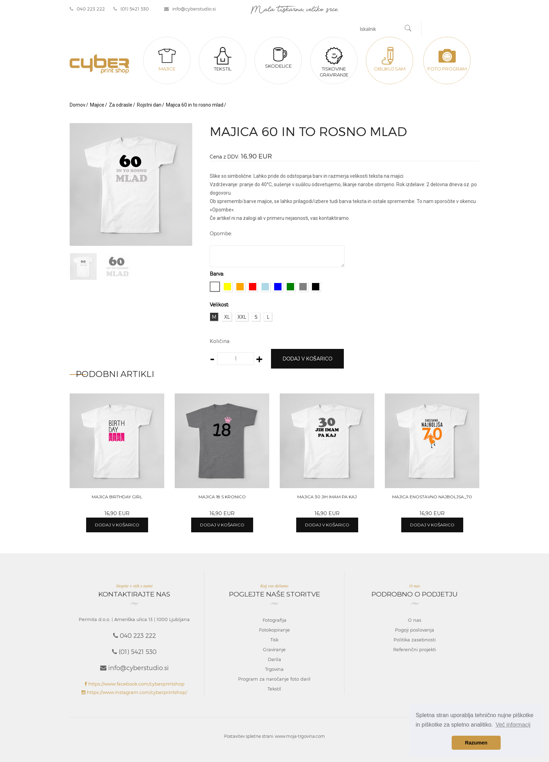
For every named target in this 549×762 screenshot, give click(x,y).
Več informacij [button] (512, 725)
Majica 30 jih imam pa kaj (327, 496)
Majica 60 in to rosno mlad (194, 105)
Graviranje (274, 649)
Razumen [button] (476, 743)
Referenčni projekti (414, 649)
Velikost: (219, 305)
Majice (167, 59)
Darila (274, 659)
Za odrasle (120, 105)
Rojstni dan (149, 105)
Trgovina (274, 669)
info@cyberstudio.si (190, 9)
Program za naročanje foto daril (274, 679)
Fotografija (274, 620)
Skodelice (278, 58)
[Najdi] (408, 29)
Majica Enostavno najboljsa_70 (432, 496)
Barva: (217, 274)
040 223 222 (87, 9)
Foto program (447, 59)
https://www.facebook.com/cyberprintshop (134, 684)
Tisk (274, 639)
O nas (414, 620)
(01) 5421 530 (131, 9)
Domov (77, 105)
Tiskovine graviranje (334, 62)
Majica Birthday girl (117, 496)
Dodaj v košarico (307, 359)
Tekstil (222, 59)
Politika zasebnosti (415, 639)
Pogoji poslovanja (414, 630)
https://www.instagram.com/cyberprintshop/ (134, 692)
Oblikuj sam (389, 59)
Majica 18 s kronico (222, 496)
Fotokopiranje (274, 630)
